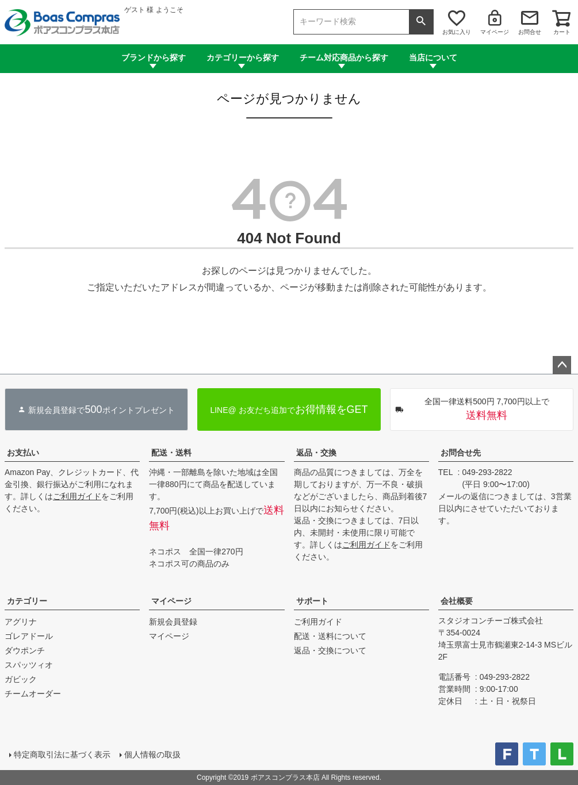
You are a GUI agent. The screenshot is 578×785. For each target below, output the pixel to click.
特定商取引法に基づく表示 (62, 754)
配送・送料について (330, 636)
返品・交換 (316, 452)
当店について (433, 57)
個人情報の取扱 (152, 754)
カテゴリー (27, 601)
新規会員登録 (173, 621)
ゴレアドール (29, 636)
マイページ (494, 32)
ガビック (21, 679)
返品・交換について (330, 650)
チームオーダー (33, 693)
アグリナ (21, 621)
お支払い (23, 452)
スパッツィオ (29, 664)
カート (562, 32)
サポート (312, 601)
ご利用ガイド (77, 496)
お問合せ (529, 32)
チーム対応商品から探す (344, 57)
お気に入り (456, 32)
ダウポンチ (25, 650)
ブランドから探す (153, 57)
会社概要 (457, 601)
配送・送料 (171, 452)
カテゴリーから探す (242, 57)
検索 (421, 22)
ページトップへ (562, 365)
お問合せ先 (461, 452)
